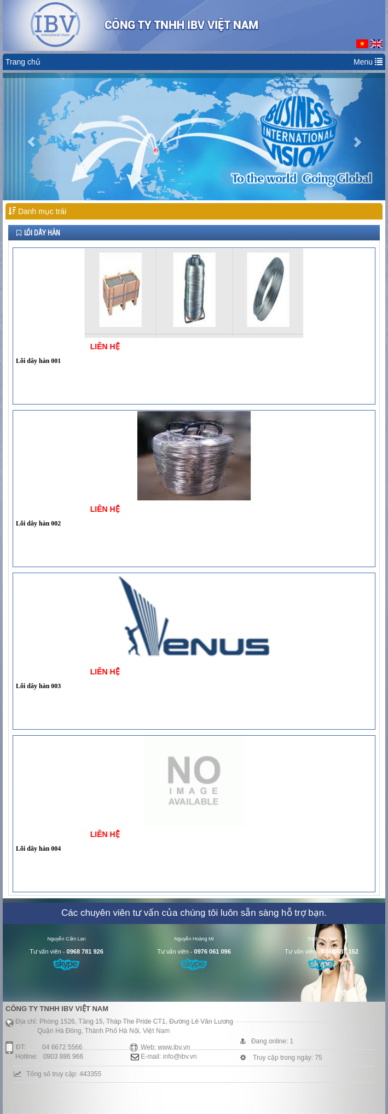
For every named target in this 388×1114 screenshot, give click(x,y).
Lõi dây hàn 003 (38, 686)
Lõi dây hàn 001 (38, 361)
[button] (31, 136)
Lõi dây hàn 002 (38, 523)
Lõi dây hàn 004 (38, 848)
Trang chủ (22, 61)
